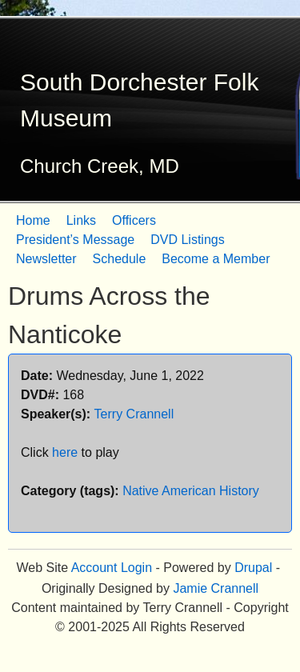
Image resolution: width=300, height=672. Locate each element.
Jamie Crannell (215, 588)
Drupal (253, 567)
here (65, 452)
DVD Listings (187, 239)
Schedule (119, 259)
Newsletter (46, 259)
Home (33, 220)
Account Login (111, 567)
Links (81, 220)
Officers (134, 220)
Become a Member (216, 259)
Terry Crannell (134, 414)
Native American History (190, 491)
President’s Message (75, 239)
